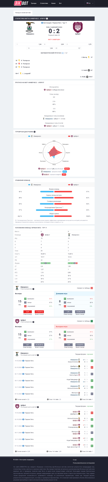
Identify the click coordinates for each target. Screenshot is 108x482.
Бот (60, 3)
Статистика (44, 3)
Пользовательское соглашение (84, 463)
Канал (53, 3)
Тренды (33, 3)
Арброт (73, 136)
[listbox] (90, 3)
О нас (75, 460)
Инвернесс (34, 136)
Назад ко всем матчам (23, 12)
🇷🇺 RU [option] (89, 3)
